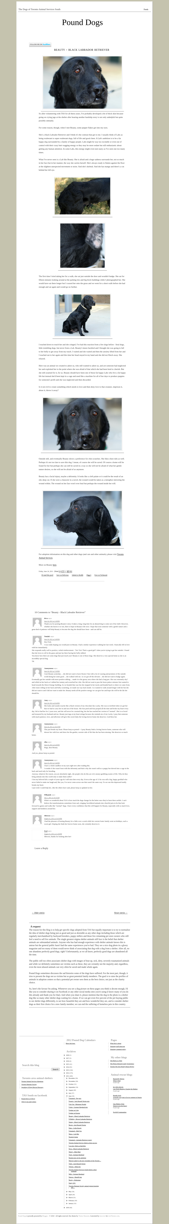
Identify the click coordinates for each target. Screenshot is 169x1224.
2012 (67, 1073)
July (70, 1093)
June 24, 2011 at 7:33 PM (52, 671)
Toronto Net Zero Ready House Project (122, 1066)
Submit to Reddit (77, 575)
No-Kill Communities (119, 1112)
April (70, 1194)
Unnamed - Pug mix (75, 1098)
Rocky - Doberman (75, 1180)
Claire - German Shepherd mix (78, 1107)
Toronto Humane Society (29, 1084)
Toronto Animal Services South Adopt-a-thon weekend (83, 1170)
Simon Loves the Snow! (120, 1106)
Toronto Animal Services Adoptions (32, 1081)
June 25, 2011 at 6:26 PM (52, 745)
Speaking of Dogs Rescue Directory (32, 1087)
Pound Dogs (82, 22)
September (72, 1087)
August (71, 1090)
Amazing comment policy (118, 1049)
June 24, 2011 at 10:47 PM (52, 727)
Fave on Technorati (101, 575)
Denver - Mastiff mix (75, 1177)
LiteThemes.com (113, 1216)
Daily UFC (72, 1183)
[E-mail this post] (47, 575)
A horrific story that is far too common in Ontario (127, 1097)
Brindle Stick (117, 1095)
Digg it (89, 575)
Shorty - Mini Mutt (75, 1152)
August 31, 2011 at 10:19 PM (53, 818)
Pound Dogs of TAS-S (28, 1098)
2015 (67, 1064)
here (54, 565)
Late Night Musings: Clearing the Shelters (125, 1089)
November (72, 1081)
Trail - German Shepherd (76, 1155)
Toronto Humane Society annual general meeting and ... (84, 1186)
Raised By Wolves (118, 1079)
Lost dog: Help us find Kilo (77, 1146)
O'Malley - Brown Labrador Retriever (80, 1119)
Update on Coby (74, 1110)
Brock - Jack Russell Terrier (77, 1125)
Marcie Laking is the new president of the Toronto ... (85, 1161)
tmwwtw (102, 1216)
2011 (67, 1076)
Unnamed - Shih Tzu (75, 1131)
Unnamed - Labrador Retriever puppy (80, 1140)
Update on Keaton (74, 1113)
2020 (67, 1055)
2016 (67, 1061)
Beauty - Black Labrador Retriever (81, 49)
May (70, 1191)
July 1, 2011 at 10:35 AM (52, 797)
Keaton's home (73, 1137)
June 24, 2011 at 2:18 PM (52, 621)
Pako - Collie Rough (75, 1128)
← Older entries (38, 913)
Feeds (146, 9)
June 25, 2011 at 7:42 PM (52, 763)
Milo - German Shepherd (76, 1174)
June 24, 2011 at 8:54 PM (52, 703)
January (71, 1203)
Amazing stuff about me (117, 1046)
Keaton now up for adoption (77, 1158)
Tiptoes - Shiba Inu (75, 1166)
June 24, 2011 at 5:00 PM (52, 639)
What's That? (117, 1081)
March (71, 1197)
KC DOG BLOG (118, 1087)
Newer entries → (121, 913)
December (72, 1078)
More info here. (70, 1043)
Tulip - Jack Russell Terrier (77, 1164)
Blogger (45, 1216)
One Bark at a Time (116, 1060)
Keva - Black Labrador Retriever (79, 1149)
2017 (67, 1058)
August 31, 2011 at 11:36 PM (53, 834)
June (70, 1096)
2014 (67, 1067)
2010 (67, 1207)
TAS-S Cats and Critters (28, 1102)
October (71, 1084)
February (71, 1200)
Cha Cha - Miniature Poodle (77, 1104)
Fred (46, 831)
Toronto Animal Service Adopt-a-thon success (83, 1143)
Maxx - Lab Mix (74, 1134)
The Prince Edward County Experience (122, 1064)
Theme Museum (83, 1216)
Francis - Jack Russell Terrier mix (79, 1101)
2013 (67, 1070)
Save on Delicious (62, 575)
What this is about (115, 1043)
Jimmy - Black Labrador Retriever (79, 1122)
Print (56, 571)
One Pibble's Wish (118, 1104)
